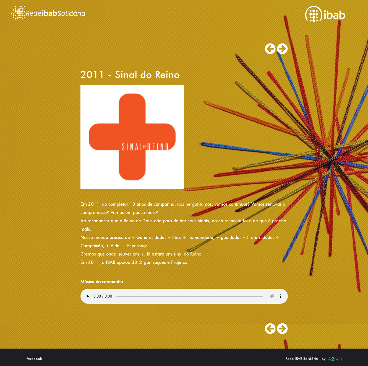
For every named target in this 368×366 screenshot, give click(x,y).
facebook (34, 358)
